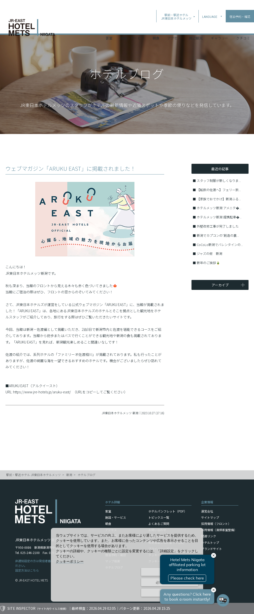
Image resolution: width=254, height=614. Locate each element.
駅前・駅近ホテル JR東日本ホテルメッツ (33, 475)
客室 (109, 27)
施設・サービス (132, 27)
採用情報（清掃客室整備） (219, 530)
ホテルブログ (86, 475)
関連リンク (208, 536)
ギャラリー (219, 27)
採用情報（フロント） (216, 523)
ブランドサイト (211, 548)
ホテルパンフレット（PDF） (167, 511)
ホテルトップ (210, 542)
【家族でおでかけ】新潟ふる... (219, 199)
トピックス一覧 (158, 517)
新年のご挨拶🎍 (208, 262)
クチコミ (243, 27)
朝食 (156, 27)
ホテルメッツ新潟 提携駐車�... (219, 217)
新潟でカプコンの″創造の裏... (218, 235)
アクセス (174, 27)
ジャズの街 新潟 (209, 253)
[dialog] (127, 565)
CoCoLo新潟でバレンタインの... (220, 244)
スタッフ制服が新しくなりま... (219, 180)
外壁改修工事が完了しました (218, 226)
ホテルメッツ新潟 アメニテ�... (219, 207)
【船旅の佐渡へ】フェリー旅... (219, 189)
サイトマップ (210, 517)
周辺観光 (196, 27)
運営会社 (207, 511)
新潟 (69, 475)
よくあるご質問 (158, 523)
